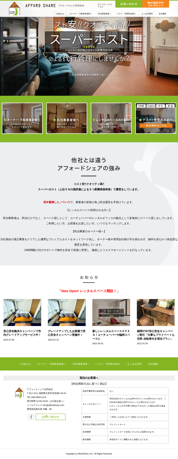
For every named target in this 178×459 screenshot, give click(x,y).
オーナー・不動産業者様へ (52, 364)
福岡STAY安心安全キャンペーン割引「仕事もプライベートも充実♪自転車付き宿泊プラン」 (155, 335)
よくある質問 (134, 364)
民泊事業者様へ (81, 364)
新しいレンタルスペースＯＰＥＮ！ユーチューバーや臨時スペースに (111, 335)
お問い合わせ (50, 416)
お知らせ (26, 364)
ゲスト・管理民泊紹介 (108, 364)
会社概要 (153, 364)
